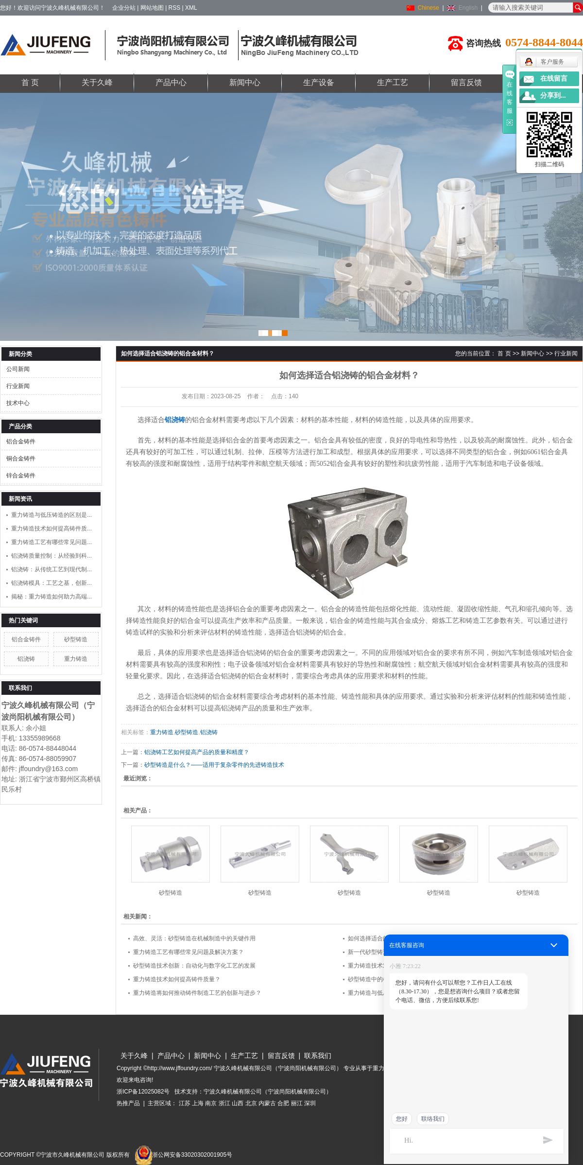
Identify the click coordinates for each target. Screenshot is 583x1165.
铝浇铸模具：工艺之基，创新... (51, 583)
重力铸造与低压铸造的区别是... (51, 515)
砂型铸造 (75, 639)
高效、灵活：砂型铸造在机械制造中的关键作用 (194, 938)
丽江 (297, 1103)
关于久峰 (97, 82)
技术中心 (18, 403)
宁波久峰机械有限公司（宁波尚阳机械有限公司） (268, 1091)
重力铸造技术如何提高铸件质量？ (177, 979)
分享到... (553, 95)
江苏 (184, 1103)
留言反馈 (466, 82)
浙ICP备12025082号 (143, 1091)
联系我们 (317, 1055)
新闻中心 (244, 82)
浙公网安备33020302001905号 (183, 1154)
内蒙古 (267, 1103)
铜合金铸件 (20, 458)
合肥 (283, 1103)
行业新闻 (18, 386)
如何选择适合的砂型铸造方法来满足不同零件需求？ (415, 938)
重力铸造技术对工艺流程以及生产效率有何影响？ (412, 965)
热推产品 (128, 1103)
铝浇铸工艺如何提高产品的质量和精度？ (196, 752)
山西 (237, 1103)
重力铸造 (75, 658)
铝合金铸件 (20, 441)
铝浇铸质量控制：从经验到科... (51, 555)
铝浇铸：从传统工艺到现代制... (51, 569)
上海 (198, 1103)
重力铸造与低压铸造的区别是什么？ (394, 992)
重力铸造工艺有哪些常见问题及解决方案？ (188, 952)
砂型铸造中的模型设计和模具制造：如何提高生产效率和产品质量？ (435, 979)
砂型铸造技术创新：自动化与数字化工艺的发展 (194, 965)
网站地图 (152, 7)
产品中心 (171, 82)
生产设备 (318, 82)
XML (191, 7)
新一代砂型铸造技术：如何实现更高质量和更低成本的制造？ (426, 952)
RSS (175, 7)
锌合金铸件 (20, 475)
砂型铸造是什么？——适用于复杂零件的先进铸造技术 (214, 764)
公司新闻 (18, 369)
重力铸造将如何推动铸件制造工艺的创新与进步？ (197, 992)
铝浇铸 (26, 658)
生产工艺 (392, 82)
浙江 (224, 1103)
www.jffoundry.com (508, 1121)
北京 (251, 1103)
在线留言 (553, 78)
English (468, 7)
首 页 (30, 82)
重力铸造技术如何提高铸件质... (51, 528)
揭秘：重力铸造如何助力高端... (51, 596)
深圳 (310, 1103)
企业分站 (124, 7)
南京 (211, 1103)
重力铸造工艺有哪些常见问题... (51, 542)
